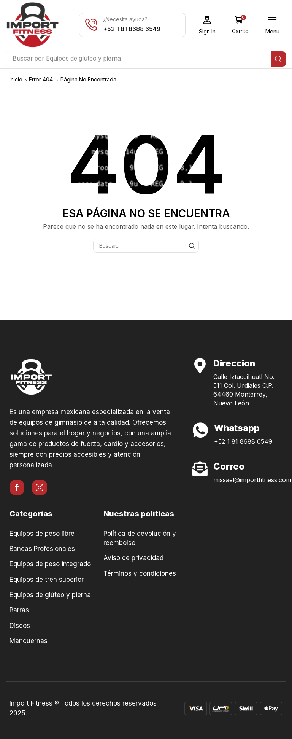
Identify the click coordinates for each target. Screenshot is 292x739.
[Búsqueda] (278, 59)
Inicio (16, 79)
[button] (207, 25)
